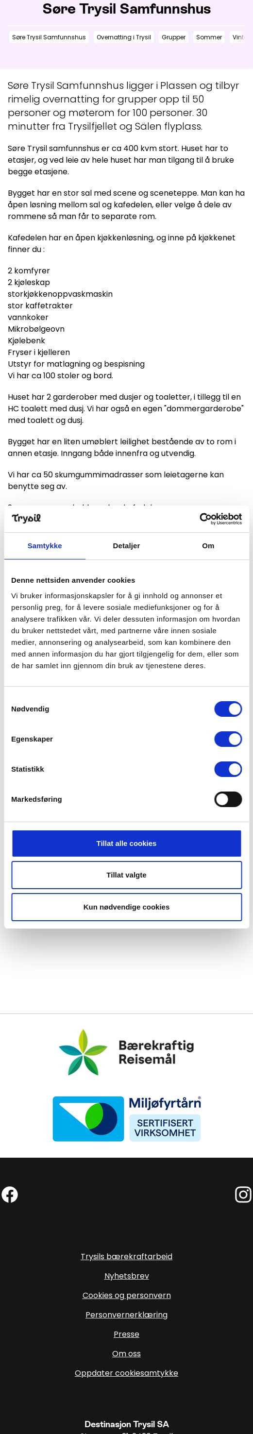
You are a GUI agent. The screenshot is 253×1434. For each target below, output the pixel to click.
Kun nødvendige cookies (127, 907)
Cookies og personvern (127, 1295)
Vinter (241, 37)
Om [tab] (208, 545)
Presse (126, 1334)
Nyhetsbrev (126, 1276)
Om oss (126, 1353)
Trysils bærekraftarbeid (126, 1256)
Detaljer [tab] (126, 545)
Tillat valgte (126, 875)
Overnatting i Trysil (124, 37)
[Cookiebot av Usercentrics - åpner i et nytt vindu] (199, 519)
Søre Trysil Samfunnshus (49, 37)
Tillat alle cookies (127, 843)
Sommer (209, 37)
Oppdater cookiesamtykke (126, 1373)
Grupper (174, 37)
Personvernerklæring (126, 1314)
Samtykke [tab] (45, 545)
